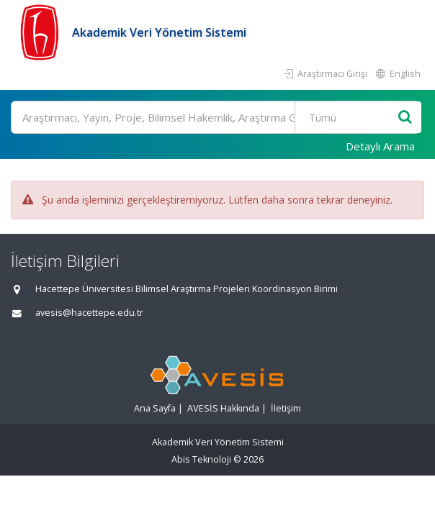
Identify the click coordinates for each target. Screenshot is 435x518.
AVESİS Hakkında (223, 408)
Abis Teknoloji (201, 459)
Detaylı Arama (380, 146)
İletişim (286, 408)
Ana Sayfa (155, 408)
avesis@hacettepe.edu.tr (89, 312)
